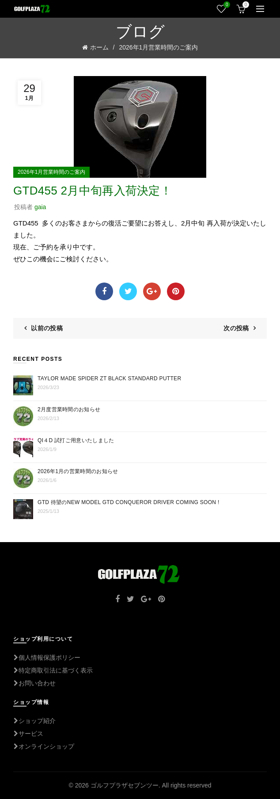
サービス (28, 733)
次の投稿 (236, 328)
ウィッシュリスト (225, 5)
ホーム (99, 47)
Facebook (104, 291)
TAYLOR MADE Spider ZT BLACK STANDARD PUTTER (109, 378)
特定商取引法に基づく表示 (53, 670)
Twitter (128, 291)
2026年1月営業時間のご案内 (158, 47)
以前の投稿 (47, 328)
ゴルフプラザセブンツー (125, 785)
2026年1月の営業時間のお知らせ (78, 471)
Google (152, 291)
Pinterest (176, 291)
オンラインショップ (43, 746)
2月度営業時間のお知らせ (69, 409)
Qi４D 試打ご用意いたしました (76, 440)
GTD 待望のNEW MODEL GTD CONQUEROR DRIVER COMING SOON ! (128, 502)
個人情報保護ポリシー (46, 657)
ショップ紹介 (34, 720)
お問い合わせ (34, 683)
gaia (40, 206)
